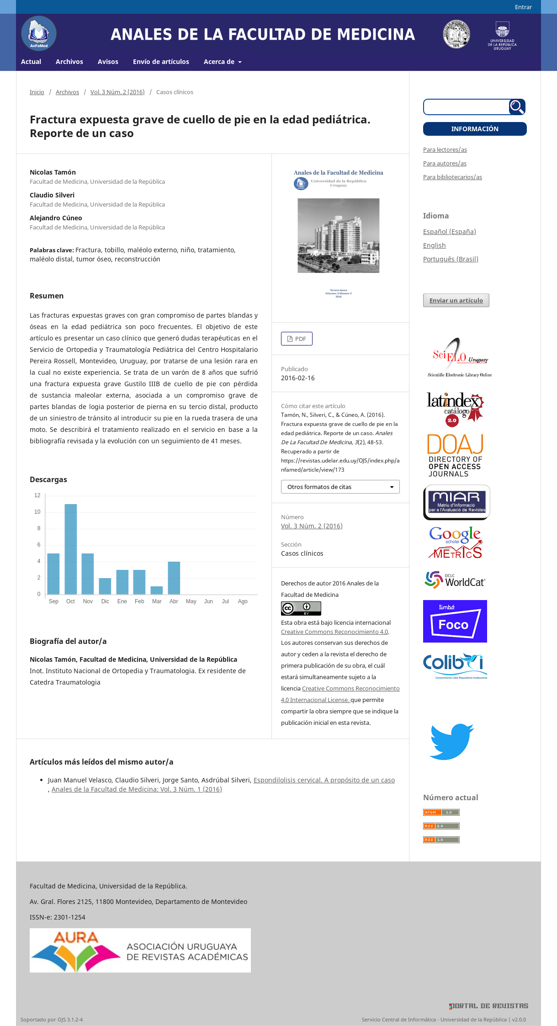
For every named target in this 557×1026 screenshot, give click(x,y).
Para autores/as (445, 163)
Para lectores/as (445, 149)
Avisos (108, 61)
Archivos (69, 61)
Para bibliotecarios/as (452, 177)
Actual (31, 61)
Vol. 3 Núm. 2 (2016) (117, 92)
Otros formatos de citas (319, 487)
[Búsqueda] (469, 107)
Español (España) (449, 231)
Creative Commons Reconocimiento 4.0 (334, 631)
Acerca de (220, 61)
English (434, 245)
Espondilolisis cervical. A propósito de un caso (324, 780)
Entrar (523, 7)
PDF (300, 339)
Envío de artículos (161, 61)
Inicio (37, 92)
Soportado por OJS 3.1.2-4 (52, 1019)
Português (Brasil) (450, 259)
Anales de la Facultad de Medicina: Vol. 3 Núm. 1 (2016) (137, 789)
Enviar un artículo (456, 300)
